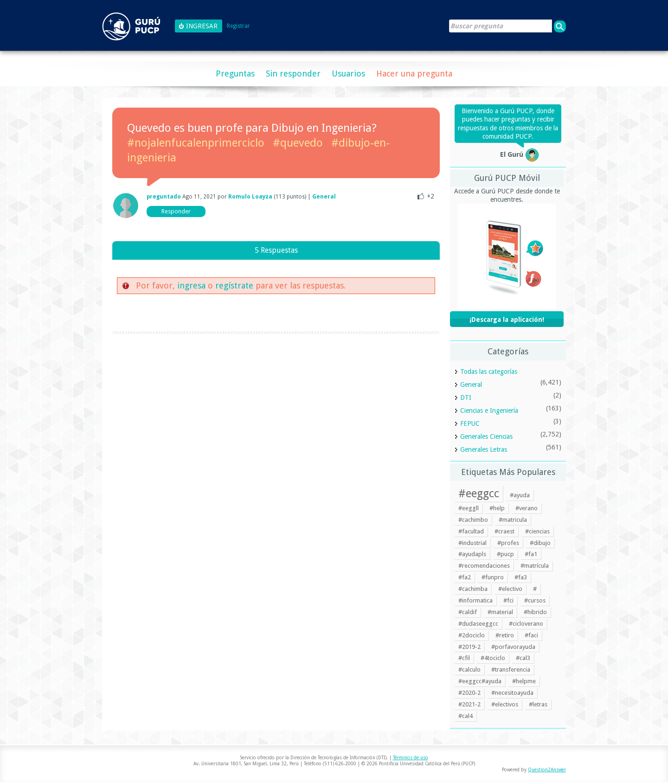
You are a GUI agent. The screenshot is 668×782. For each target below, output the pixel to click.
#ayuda (520, 495)
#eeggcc (478, 493)
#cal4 (465, 715)
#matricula (513, 519)
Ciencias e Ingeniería (489, 410)
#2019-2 (469, 646)
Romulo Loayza (250, 196)
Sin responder (293, 73)
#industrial (472, 542)
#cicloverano (526, 623)
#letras (538, 704)
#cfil (464, 657)
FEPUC (470, 423)
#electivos (504, 704)
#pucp (505, 554)
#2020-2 (469, 692)
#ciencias (537, 531)
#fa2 (464, 577)
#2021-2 (469, 704)
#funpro (493, 577)
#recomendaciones (484, 565)
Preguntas (235, 73)
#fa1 (531, 554)
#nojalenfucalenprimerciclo (195, 142)
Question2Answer (547, 769)
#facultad (471, 531)
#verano (526, 508)
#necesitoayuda (512, 692)
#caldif (467, 612)
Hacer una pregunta (414, 73)
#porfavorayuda (513, 646)
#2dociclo (471, 635)
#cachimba (473, 588)
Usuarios (348, 73)
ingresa (191, 285)
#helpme (524, 681)
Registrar (238, 26)
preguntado (164, 196)
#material (500, 612)
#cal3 (523, 657)
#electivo (510, 588)
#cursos (535, 600)
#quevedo (298, 142)
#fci (508, 600)
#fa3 (520, 577)
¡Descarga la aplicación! (506, 319)
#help (497, 508)
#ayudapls (472, 554)
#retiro (504, 635)
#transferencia (510, 669)
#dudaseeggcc (478, 623)
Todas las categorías (488, 371)
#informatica (475, 600)
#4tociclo (493, 657)
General (324, 196)
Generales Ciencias (486, 436)
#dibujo (540, 542)
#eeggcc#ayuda (479, 681)
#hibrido (535, 612)
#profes (508, 542)
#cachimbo (473, 519)
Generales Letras (483, 449)
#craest (504, 531)
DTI (465, 397)
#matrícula (534, 565)
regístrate (234, 285)
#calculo (469, 669)
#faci (531, 635)
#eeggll (468, 508)
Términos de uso (410, 757)
